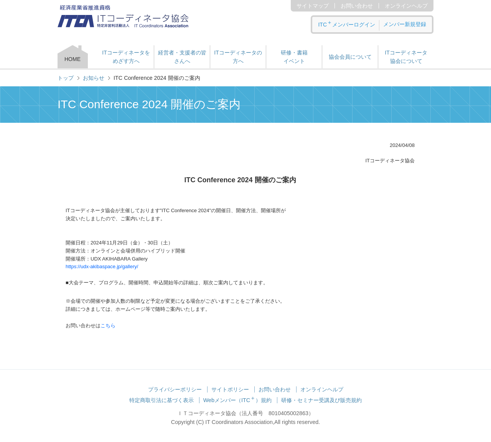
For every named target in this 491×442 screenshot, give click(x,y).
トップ (66, 78)
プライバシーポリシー (175, 389)
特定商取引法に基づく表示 (161, 400)
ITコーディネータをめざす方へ (126, 56)
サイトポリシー (230, 389)
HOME (72, 59)
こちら (108, 325)
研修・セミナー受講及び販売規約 (321, 400)
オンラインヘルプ (406, 6)
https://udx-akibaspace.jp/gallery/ (102, 266)
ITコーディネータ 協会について (406, 56)
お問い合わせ (357, 6)
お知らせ (93, 78)
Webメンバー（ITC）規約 (237, 400)
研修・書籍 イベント (294, 56)
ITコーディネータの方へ (238, 56)
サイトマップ (313, 6)
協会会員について (350, 57)
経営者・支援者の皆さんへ (182, 56)
